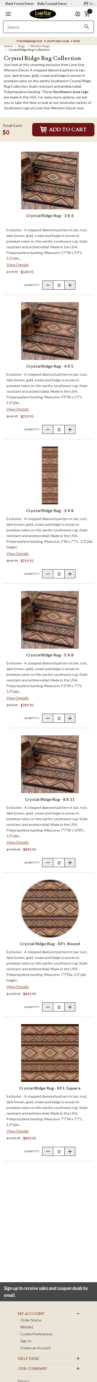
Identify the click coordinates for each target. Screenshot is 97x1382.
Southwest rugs (17, 108)
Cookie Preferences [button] (36, 1334)
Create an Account (35, 1348)
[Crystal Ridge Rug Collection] (28, 50)
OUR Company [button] (32, 1369)
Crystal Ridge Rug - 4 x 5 (50, 366)
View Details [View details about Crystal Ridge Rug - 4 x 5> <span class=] (17, 409)
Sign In (25, 1341)
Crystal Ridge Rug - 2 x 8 (50, 510)
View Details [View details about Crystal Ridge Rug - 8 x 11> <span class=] (17, 842)
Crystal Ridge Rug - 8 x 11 (50, 799)
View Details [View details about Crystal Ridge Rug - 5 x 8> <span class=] (17, 697)
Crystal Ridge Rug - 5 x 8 (50, 654)
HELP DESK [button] (28, 1358)
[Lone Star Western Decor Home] (42, 13)
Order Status (31, 1320)
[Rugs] (21, 46)
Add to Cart (63, 129)
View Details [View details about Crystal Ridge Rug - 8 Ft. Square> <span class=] (17, 1131)
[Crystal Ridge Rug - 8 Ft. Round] (50, 908)
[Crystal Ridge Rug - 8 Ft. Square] (50, 1053)
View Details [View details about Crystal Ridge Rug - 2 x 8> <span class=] (17, 553)
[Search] (87, 27)
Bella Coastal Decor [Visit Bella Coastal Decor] (52, 4)
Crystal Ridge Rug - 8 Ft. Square (50, 1087)
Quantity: (32, 284)
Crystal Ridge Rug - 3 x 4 (50, 215)
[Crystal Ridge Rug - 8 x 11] (50, 764)
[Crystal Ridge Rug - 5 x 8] (50, 620)
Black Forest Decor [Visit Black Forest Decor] (19, 4)
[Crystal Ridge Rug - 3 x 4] (50, 180)
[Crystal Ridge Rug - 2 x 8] (50, 475)
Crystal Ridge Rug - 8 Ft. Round (50, 943)
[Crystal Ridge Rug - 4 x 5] (50, 331)
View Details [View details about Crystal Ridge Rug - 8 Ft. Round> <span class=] (17, 986)
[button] (8, 14)
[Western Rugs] (40, 46)
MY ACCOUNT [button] (31, 1314)
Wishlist (26, 1327)
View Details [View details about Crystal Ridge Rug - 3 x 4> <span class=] (17, 264)
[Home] (8, 46)
